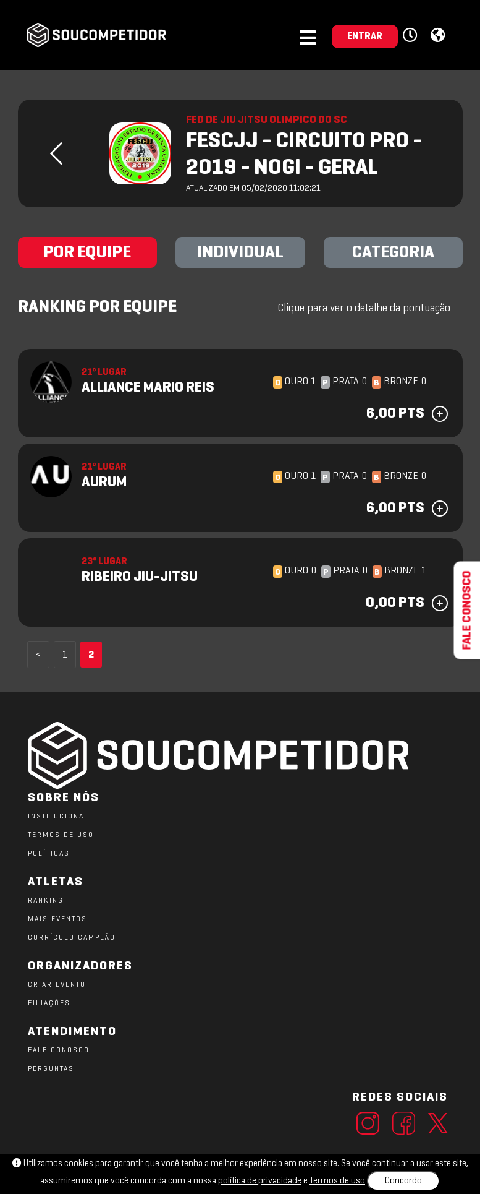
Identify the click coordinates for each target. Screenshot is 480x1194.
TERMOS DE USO (61, 835)
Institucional (58, 817)
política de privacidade (259, 1181)
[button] (412, 35)
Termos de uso (337, 1181)
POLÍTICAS (49, 854)
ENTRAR (364, 36)
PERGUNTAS (51, 1069)
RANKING (46, 901)
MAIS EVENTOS (57, 919)
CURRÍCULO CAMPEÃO (72, 938)
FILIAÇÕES (49, 1003)
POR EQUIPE (87, 253)
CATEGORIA (393, 253)
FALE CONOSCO (59, 1050)
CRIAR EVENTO (57, 985)
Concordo (403, 1181)
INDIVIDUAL (240, 253)
